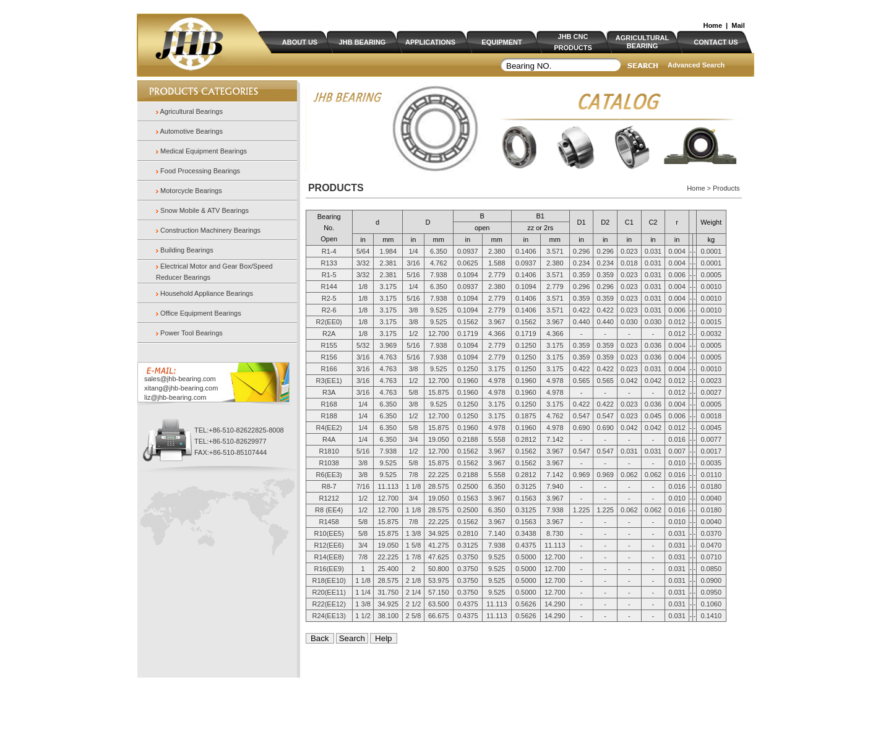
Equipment (375, 707)
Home (712, 25)
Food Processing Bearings (200, 171)
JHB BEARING (362, 42)
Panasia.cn (448, 696)
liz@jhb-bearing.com (175, 397)
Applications (335, 707)
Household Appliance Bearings (206, 293)
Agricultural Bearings (190, 111)
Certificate (414, 707)
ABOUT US (299, 42)
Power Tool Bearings (191, 333)
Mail (737, 25)
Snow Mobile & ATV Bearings (204, 210)
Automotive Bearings (190, 131)
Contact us (450, 707)
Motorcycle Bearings (191, 190)
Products (298, 707)
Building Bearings (186, 250)
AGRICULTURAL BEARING (642, 42)
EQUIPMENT (501, 42)
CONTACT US (716, 42)
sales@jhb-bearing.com (180, 378)
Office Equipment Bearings (200, 313)
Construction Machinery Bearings (210, 230)
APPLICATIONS (430, 42)
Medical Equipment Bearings (203, 151)
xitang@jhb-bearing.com (181, 388)
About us (266, 707)
